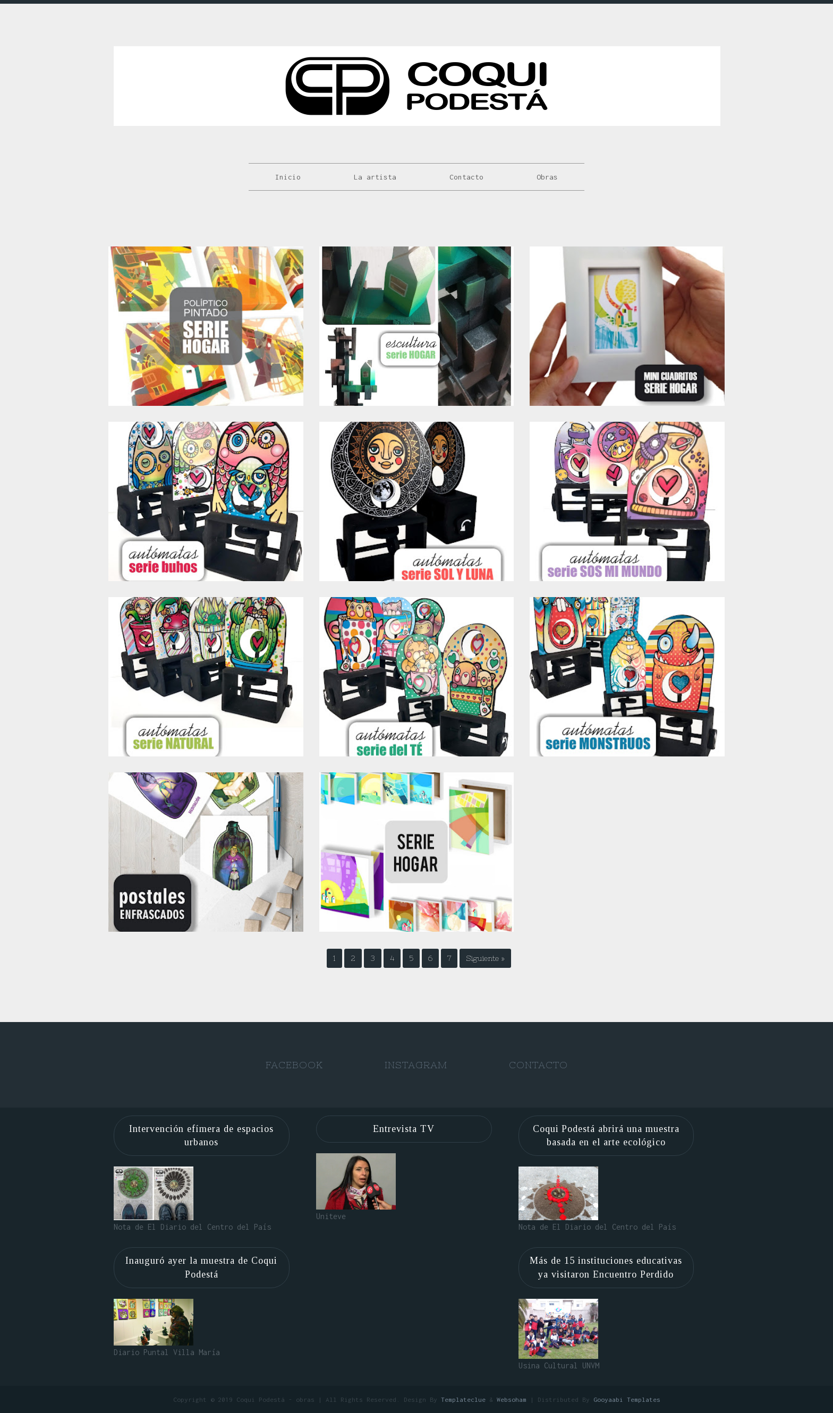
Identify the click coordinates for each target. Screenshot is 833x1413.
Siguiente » (485, 958)
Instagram (416, 1064)
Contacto (466, 177)
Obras (547, 177)
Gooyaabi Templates (626, 1399)
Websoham (511, 1399)
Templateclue (463, 1399)
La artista (375, 177)
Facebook (294, 1064)
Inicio (288, 177)
